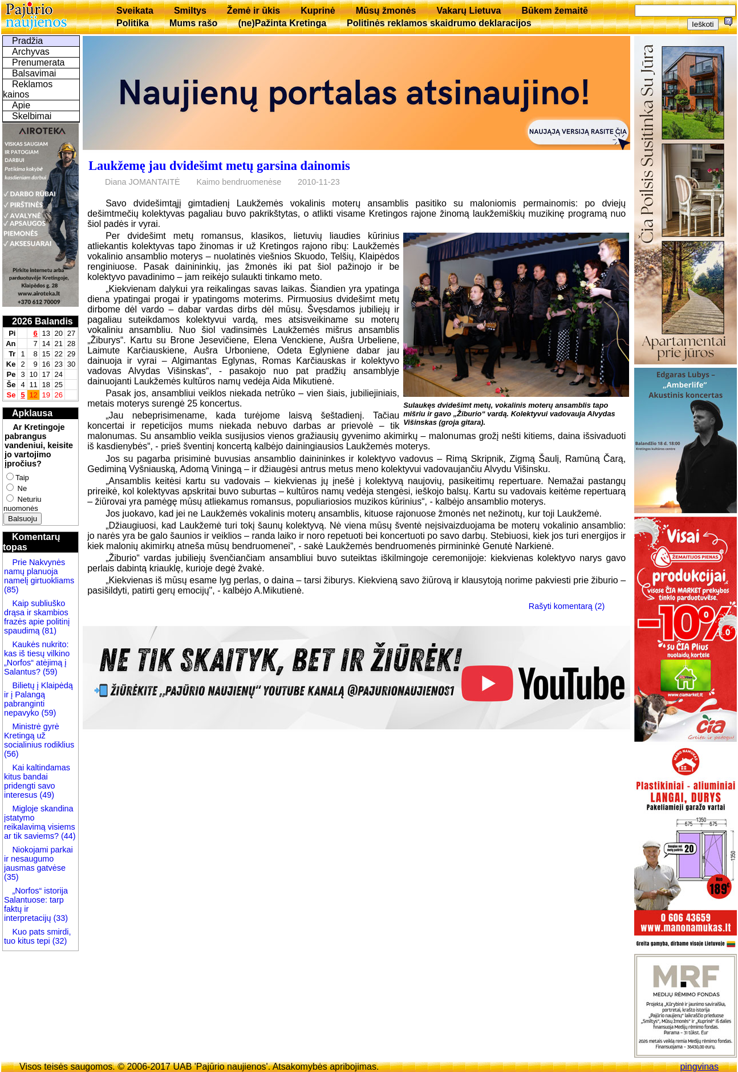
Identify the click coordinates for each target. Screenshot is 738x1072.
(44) (67, 835)
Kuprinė (318, 10)
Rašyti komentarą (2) (567, 605)
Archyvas (31, 51)
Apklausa (32, 413)
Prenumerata (38, 62)
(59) (49, 671)
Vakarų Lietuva (468, 10)
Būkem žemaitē (554, 10)
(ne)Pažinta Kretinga (282, 23)
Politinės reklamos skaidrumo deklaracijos (439, 23)
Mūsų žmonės (386, 10)
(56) (11, 753)
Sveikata (134, 10)
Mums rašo (193, 23)
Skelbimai (31, 116)
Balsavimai (34, 73)
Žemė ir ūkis (253, 10)
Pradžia (27, 41)
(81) (47, 630)
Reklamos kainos (27, 89)
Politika (132, 23)
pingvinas (699, 1066)
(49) (45, 794)
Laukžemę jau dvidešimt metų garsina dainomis (219, 166)
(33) (60, 918)
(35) (11, 877)
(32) (58, 940)
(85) (11, 589)
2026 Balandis (42, 321)
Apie (21, 105)
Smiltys (190, 10)
